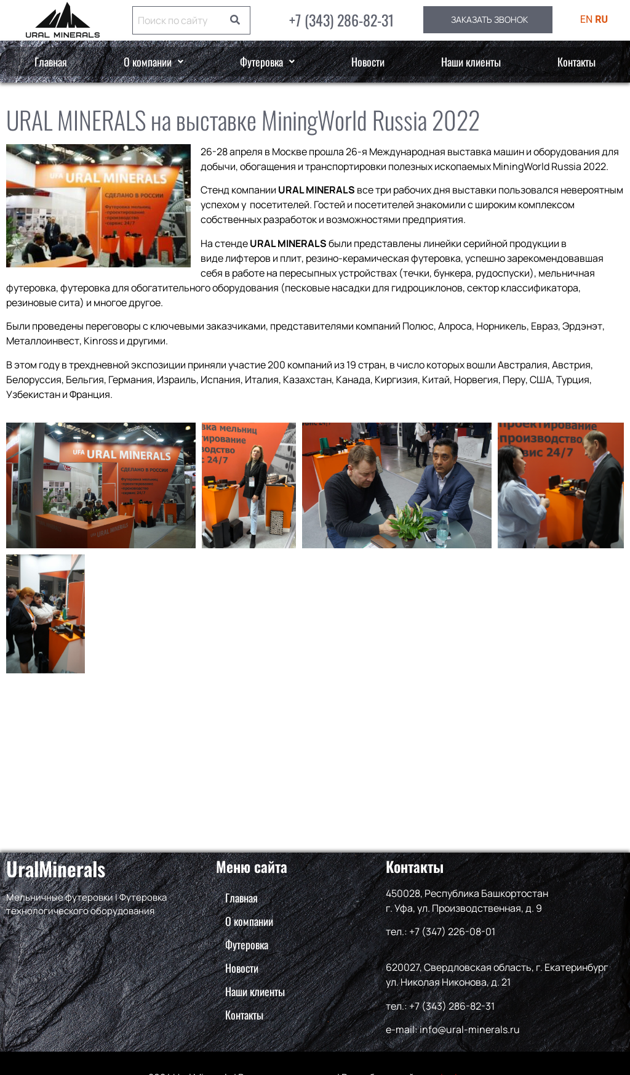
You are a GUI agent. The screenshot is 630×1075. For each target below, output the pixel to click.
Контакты (576, 62)
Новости (368, 62)
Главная (50, 62)
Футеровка (267, 62)
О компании (153, 62)
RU (601, 19)
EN (586, 19)
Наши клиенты (471, 62)
